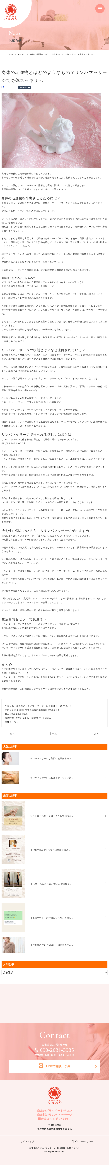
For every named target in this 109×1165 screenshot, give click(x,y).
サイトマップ (27, 1141)
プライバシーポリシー (81, 1141)
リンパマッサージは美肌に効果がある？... (51, 758)
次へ (96, 733)
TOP (11, 54)
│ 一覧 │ (54, 733)
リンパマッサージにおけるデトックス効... (51, 777)
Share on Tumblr (24, 87)
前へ (12, 733)
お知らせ (21, 54)
